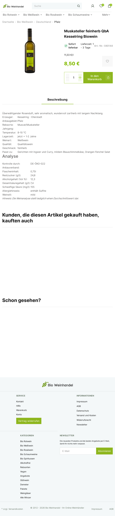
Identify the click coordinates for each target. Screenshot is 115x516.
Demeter (24, 484)
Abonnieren (104, 451)
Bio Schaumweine (28, 454)
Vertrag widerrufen (28, 420)
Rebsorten (25, 467)
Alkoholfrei (25, 463)
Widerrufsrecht (84, 420)
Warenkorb (21, 410)
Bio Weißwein (26, 445)
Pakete (23, 489)
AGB (79, 406)
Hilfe (18, 406)
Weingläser (25, 493)
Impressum (82, 401)
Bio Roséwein (26, 450)
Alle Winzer (25, 497)
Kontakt (20, 401)
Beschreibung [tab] (57, 99)
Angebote (25, 476)
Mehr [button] (105, 14)
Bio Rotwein (26, 441)
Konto (19, 414)
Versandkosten (15, 509)
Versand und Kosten (86, 415)
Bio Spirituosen (27, 458)
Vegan (23, 471)
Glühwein (24, 480)
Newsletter (82, 424)
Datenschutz (83, 410)
